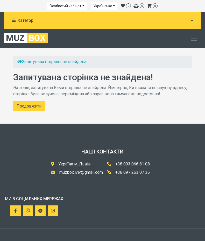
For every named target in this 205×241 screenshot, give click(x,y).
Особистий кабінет (65, 6)
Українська (102, 6)
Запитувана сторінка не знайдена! (55, 61)
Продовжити (29, 106)
